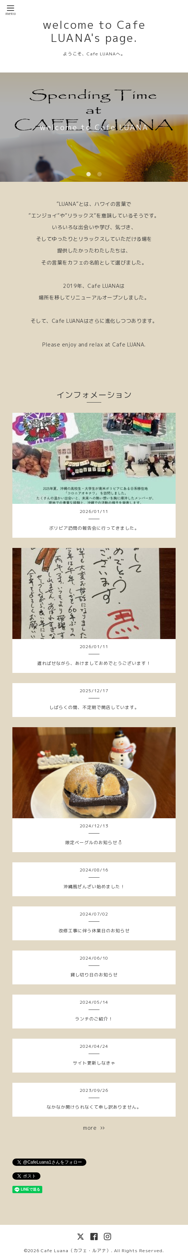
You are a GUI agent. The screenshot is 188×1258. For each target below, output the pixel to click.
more (94, 1127)
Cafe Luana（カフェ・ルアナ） (76, 1250)
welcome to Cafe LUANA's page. (94, 31)
